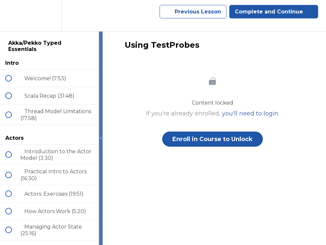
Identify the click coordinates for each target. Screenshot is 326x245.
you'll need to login (250, 113)
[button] (12, 15)
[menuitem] (49, 15)
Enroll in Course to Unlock (212, 139)
